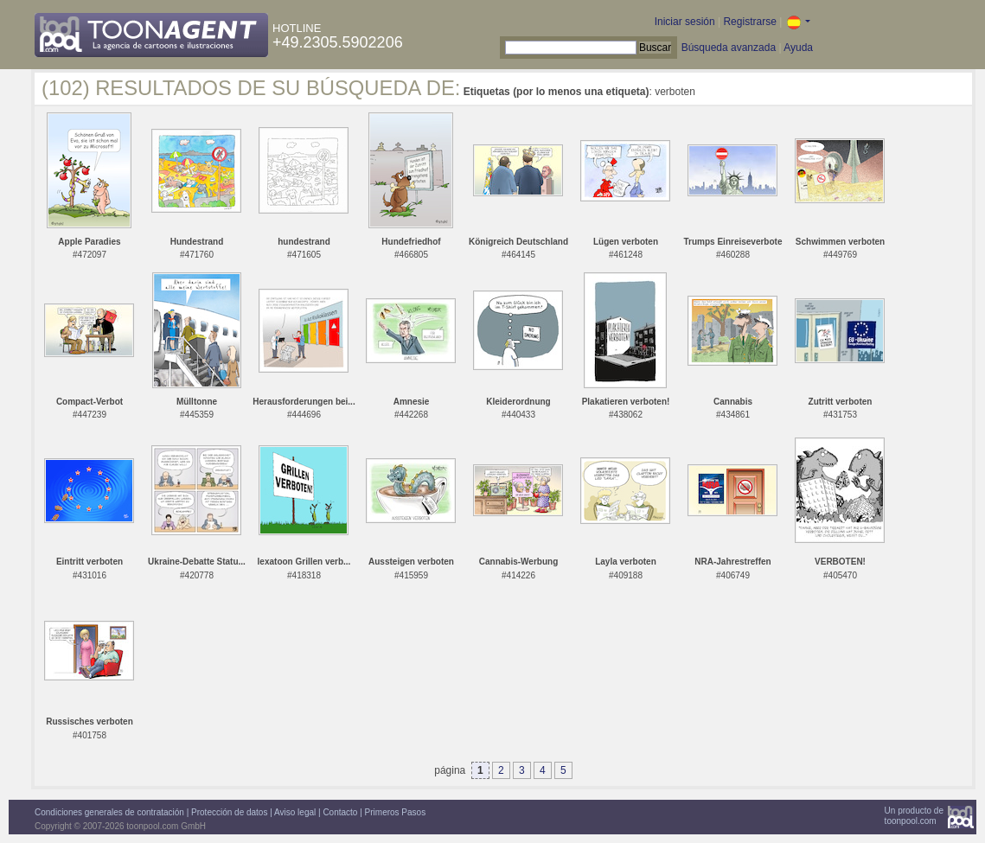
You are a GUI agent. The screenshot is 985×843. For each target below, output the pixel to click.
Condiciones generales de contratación (109, 812)
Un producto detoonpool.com (914, 816)
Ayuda (798, 48)
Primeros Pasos (395, 812)
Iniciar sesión (685, 22)
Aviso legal (295, 812)
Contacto (340, 812)
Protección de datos (229, 812)
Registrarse (749, 22)
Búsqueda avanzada (728, 48)
